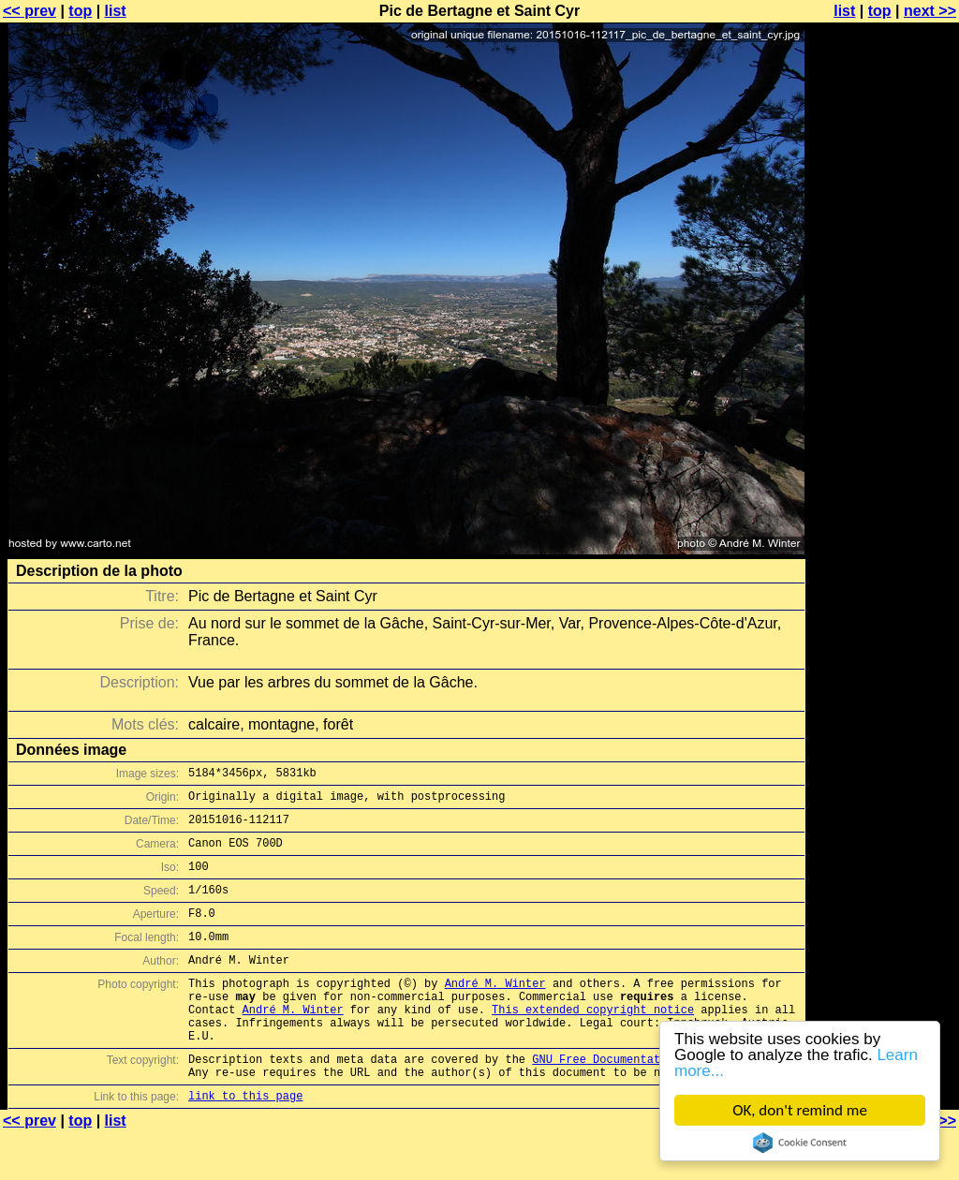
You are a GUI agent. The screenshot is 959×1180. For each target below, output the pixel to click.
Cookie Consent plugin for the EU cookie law (800, 1142)
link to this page (245, 1143)
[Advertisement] (883, 464)
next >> (930, 11)
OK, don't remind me (799, 1110)
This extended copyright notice (593, 1043)
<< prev (29, 11)
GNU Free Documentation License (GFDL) (656, 1101)
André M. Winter (495, 1011)
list (115, 11)
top (80, 11)
